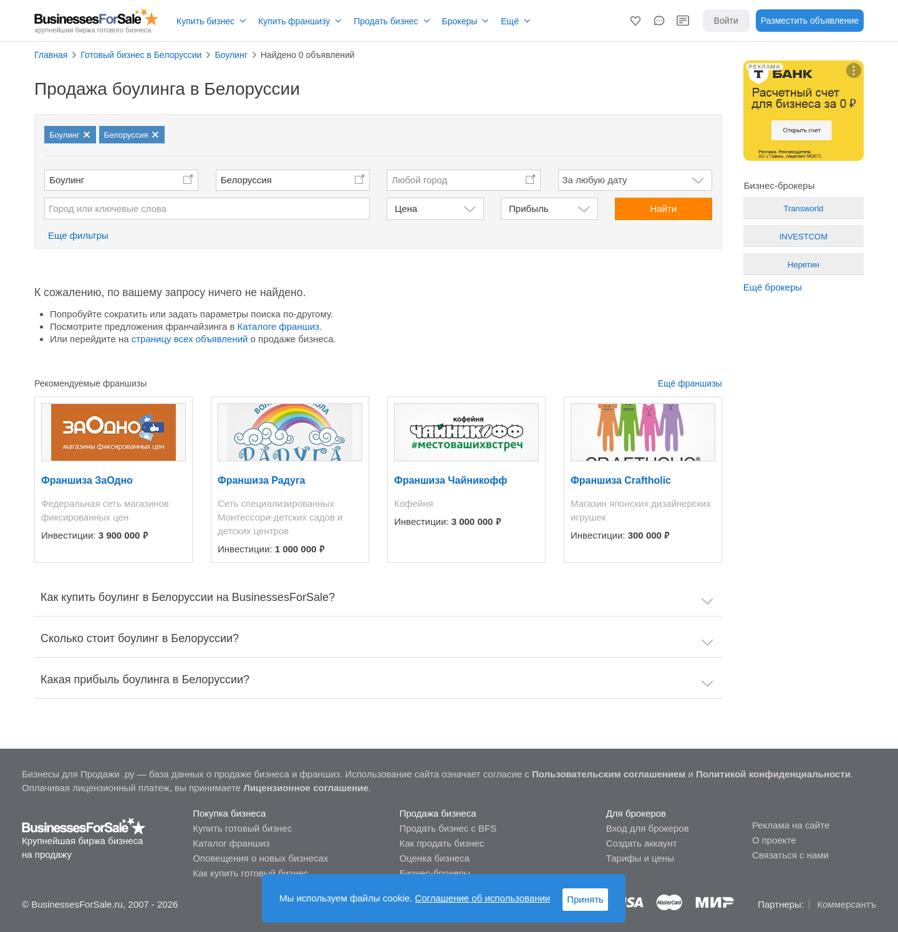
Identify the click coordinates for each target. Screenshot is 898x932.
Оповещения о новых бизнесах (260, 858)
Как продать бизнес (441, 843)
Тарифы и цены (640, 858)
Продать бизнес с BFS (447, 828)
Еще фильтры (78, 235)
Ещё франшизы (690, 383)
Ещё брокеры (772, 287)
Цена (406, 208)
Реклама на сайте (790, 825)
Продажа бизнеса (437, 813)
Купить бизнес (205, 21)
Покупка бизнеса (229, 813)
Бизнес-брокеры (434, 873)
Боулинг (66, 180)
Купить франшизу (294, 21)
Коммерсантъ (846, 904)
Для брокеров (636, 813)
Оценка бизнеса (434, 858)
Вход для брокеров (647, 828)
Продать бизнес (386, 21)
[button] (635, 20)
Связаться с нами (790, 855)
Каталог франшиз (231, 843)
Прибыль (528, 208)
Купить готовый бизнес (242, 828)
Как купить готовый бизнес (250, 873)
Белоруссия (246, 180)
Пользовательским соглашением (608, 774)
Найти (663, 208)
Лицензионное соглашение (306, 787)
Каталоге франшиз (278, 326)
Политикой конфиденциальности (773, 774)
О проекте (774, 840)
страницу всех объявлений (190, 339)
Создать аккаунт (641, 843)
